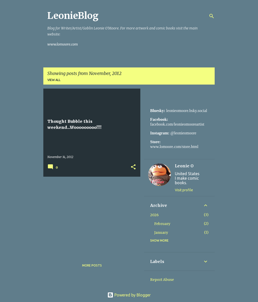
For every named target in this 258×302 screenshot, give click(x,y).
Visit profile (184, 190)
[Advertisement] (90, 215)
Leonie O (184, 165)
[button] (133, 167)
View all (53, 80)
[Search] (212, 16)
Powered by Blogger (129, 295)
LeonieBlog (73, 15)
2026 (154, 215)
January (161, 232)
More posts (92, 265)
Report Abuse (162, 279)
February (162, 223)
